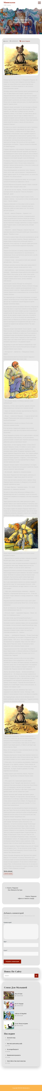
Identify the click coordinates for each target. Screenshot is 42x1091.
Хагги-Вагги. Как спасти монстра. (16, 1061)
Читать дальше (8, 871)
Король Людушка (25, 41)
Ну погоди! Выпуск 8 (12, 1049)
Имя (5, 941)
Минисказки (9, 2)
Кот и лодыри (19, 1003)
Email (5, 950)
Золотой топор (11, 1038)
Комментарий (7, 922)
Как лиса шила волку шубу (14, 1043)
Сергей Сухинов (8, 873)
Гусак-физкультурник (21, 1023)
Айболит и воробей (20, 1013)
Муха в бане (18, 993)
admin (6, 41)
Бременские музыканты (14, 1055)
